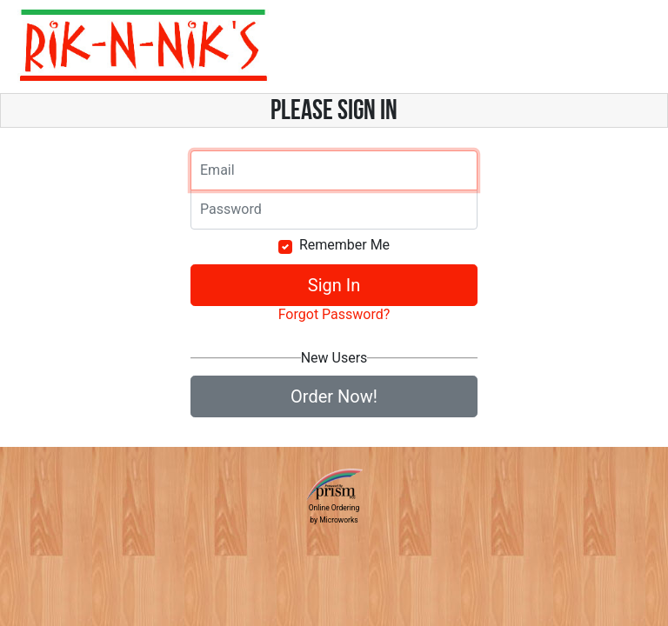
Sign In (334, 285)
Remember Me (344, 244)
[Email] (334, 170)
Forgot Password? (334, 314)
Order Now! (334, 396)
